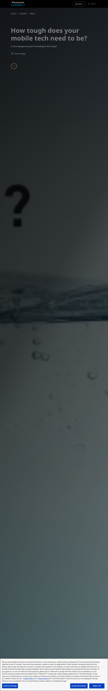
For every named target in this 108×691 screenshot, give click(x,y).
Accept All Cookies (79, 686)
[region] (54, 674)
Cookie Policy (28, 678)
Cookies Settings (10, 686)
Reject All (97, 686)
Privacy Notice (43, 678)
